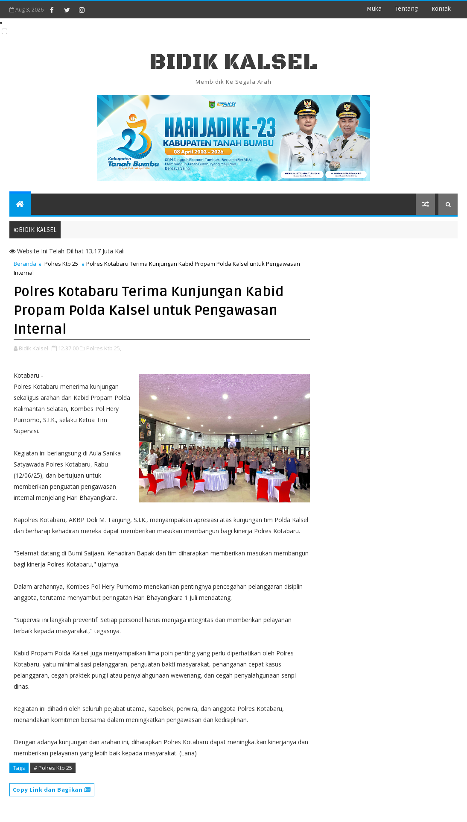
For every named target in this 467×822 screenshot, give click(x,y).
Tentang (406, 8)
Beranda (25, 263)
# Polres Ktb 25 (53, 768)
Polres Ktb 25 (61, 263)
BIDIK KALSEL (233, 62)
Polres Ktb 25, (103, 348)
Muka (374, 8)
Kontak (441, 8)
